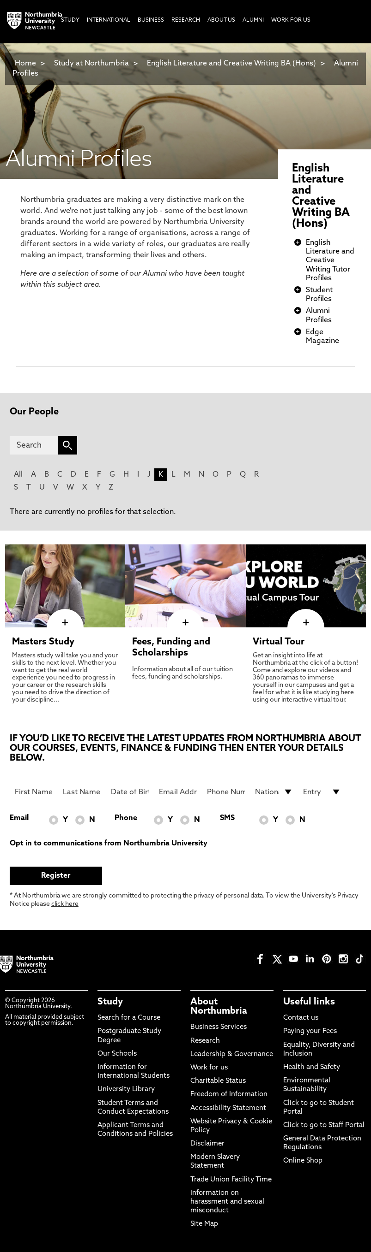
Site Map (204, 1224)
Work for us (209, 1067)
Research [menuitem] (185, 20)
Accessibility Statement (228, 1108)
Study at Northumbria (91, 63)
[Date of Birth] (129, 792)
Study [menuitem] (70, 20)
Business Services (218, 1027)
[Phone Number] (225, 792)
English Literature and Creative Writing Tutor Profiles (330, 260)
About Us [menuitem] (221, 20)
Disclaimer (207, 1143)
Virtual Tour (278, 642)
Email (19, 818)
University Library (126, 1089)
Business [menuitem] (151, 20)
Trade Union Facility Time (231, 1179)
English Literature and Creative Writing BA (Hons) (231, 63)
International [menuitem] (108, 20)
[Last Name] (81, 792)
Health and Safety (311, 1067)
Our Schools (117, 1054)
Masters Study (43, 642)
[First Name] (33, 792)
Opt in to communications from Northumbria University (108, 843)
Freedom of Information (229, 1094)
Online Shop (302, 1161)
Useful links (309, 1002)
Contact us (300, 1018)
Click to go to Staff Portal (324, 1125)
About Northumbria (218, 1007)
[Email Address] (177, 792)
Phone (126, 818)
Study (110, 1002)
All (18, 474)
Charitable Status (218, 1081)
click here (65, 904)
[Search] (34, 445)
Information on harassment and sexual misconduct (227, 1202)
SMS (227, 818)
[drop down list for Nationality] (273, 792)
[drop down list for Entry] (321, 792)
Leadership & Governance (231, 1054)
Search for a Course (128, 1018)
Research (205, 1041)
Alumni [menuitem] (253, 20)
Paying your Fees (310, 1031)
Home (25, 63)
